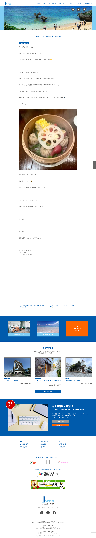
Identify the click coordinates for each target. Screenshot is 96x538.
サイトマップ (62, 441)
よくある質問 (78, 3)
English (94, 165)
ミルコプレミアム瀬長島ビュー (12, 380)
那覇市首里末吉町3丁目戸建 (73, 380)
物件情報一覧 (48, 391)
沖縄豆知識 (62, 447)
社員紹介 (70, 3)
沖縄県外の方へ (48, 334)
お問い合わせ (88, 3)
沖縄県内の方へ (19, 334)
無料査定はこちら (60, 425)
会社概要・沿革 (41, 3)
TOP (21, 441)
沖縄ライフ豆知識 (24, 43)
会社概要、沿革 (24, 444)
